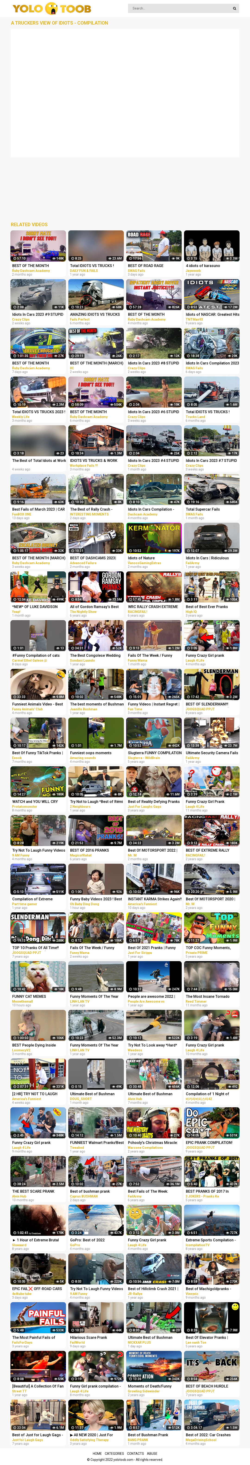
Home (97, 1453)
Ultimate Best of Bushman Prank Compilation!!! (92, 1094)
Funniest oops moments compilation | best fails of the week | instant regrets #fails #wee (95, 753)
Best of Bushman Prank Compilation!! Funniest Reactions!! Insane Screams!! (152, 1435)
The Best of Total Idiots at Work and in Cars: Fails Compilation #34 (39, 461)
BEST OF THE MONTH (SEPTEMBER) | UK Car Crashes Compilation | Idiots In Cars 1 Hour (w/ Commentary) (39, 266)
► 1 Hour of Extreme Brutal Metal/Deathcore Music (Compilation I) (35, 1240)
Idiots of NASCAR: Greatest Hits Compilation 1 (213, 315)
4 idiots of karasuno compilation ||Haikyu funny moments (208, 266)
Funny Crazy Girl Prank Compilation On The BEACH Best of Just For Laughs (209, 802)
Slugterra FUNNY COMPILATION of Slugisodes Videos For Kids (155, 753)
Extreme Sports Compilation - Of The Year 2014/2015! (211, 1240)
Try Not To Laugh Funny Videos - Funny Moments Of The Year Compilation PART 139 (96, 1289)
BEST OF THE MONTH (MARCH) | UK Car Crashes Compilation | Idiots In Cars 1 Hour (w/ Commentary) (39, 558)
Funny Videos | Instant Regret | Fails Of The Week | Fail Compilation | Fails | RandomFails (153, 704)
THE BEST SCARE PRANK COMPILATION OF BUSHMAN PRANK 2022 (36, 1192)
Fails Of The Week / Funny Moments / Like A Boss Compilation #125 (150, 656)
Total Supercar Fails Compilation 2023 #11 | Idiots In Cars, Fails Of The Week (213, 509)
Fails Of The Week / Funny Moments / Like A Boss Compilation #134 (92, 948)
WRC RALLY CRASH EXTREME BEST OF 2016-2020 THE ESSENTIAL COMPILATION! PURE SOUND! (153, 607)
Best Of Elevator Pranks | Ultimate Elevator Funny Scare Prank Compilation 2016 (211, 1338)
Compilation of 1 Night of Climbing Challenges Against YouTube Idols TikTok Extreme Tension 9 (211, 1094)
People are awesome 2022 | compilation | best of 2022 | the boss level (154, 997)
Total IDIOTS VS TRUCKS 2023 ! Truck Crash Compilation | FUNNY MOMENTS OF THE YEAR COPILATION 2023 (38, 412)
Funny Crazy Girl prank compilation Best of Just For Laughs (210, 1045)
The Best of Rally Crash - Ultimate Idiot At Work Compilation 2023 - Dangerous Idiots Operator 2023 (96, 509)
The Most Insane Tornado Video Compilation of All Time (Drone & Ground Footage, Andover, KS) (211, 997)
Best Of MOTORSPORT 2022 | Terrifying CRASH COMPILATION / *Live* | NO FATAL (152, 850)
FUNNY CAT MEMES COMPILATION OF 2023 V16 (35, 997)
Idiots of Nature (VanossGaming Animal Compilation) (148, 558)
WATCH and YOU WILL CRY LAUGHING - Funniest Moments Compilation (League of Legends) (38, 802)
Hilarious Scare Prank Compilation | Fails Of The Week (92, 1338)
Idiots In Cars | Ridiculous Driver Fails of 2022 (207, 558)
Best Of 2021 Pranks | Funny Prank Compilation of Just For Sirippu (153, 948)
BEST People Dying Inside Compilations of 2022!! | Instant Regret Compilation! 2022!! (38, 1045)
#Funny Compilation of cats (36, 655)
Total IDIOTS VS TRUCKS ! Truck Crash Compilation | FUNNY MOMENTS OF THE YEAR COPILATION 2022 (92, 266)
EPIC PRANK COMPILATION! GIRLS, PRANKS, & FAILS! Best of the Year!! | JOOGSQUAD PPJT (211, 1143)
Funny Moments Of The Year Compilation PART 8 (94, 997)
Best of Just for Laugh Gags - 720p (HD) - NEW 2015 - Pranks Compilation (38, 1435)
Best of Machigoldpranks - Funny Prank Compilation (208, 1289)
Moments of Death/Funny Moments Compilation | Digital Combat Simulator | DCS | (153, 1386)
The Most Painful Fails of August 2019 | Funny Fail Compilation (33, 1338)
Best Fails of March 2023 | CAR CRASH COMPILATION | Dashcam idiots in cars (38, 509)
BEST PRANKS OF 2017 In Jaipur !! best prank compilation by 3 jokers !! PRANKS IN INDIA (212, 1192)
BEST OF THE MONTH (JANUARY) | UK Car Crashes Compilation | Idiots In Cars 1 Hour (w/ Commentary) (36, 363)
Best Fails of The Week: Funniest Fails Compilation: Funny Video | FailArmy (151, 1192)
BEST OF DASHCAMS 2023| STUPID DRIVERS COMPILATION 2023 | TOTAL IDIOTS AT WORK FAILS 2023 (97, 558)
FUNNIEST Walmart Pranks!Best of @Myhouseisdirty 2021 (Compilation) (97, 1143)
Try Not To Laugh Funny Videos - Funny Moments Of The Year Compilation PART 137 (38, 850)
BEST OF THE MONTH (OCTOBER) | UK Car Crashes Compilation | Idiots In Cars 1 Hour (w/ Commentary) (152, 315)
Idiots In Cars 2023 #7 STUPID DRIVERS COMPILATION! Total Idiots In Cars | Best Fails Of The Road (211, 461)
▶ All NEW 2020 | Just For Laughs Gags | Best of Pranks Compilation (95, 1435)
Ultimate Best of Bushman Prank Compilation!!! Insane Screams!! (151, 1338)
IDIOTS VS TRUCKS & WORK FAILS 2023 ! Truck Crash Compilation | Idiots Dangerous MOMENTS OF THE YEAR (96, 461)
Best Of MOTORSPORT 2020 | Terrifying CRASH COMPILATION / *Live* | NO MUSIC (210, 899)
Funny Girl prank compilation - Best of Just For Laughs (95, 1386)
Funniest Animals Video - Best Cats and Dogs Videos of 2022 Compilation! (38, 704)
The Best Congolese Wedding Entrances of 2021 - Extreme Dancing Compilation (95, 656)
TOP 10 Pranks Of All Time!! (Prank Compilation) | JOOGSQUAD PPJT (35, 948)
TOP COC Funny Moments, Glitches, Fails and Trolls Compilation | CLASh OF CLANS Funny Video (212, 948)
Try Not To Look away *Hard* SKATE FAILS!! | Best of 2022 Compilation (152, 1045)
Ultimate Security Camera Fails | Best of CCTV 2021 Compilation (212, 753)
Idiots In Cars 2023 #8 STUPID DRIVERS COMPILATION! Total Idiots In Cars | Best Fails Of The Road (153, 363)
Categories (114, 1453)
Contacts (135, 1453)
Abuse (152, 1453)
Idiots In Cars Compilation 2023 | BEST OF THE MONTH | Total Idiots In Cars (212, 363)
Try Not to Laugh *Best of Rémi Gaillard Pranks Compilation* (96, 802)
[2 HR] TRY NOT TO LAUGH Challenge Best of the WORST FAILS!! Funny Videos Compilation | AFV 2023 (37, 1094)
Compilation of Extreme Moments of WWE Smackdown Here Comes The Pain (38, 899)
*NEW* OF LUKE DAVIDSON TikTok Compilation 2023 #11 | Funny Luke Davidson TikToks (38, 607)
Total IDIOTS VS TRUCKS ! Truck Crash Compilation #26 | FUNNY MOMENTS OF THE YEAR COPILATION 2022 (212, 412)
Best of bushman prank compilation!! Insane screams (95, 1192)
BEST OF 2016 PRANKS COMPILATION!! (89, 850)
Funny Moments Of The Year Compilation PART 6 (94, 1045)
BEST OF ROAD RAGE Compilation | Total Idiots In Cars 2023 (151, 266)
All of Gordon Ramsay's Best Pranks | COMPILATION (94, 607)
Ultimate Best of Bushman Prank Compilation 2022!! (150, 1094)
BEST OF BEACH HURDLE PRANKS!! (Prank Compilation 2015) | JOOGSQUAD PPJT (210, 1386)
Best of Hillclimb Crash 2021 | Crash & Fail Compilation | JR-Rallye (153, 1289)
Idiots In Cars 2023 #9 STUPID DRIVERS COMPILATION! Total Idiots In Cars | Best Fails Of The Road (37, 315)
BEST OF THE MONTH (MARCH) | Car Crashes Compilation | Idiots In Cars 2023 (96, 363)
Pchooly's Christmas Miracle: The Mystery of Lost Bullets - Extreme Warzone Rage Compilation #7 (153, 1143)
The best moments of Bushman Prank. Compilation (97, 704)
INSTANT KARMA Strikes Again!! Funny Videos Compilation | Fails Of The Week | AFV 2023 (155, 899)
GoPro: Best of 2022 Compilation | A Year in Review (95, 1240)
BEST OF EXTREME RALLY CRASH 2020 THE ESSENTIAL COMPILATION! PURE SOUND (210, 850)
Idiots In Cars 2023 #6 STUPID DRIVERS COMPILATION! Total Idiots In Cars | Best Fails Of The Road (153, 412)
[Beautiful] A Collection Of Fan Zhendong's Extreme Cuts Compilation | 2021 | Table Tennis (38, 1386)
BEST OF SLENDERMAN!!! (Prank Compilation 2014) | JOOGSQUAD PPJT (208, 704)
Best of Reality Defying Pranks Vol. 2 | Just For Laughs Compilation (154, 802)
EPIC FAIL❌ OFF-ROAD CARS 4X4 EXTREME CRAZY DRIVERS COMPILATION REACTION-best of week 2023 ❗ (38, 1289)
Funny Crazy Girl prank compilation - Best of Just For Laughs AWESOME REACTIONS (154, 1240)
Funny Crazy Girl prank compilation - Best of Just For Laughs (37, 1143)
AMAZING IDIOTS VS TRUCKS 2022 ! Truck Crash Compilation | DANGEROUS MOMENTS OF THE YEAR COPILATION (96, 315)
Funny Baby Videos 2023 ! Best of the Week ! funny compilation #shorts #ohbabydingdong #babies (96, 899)
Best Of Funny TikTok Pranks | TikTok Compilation (37, 753)
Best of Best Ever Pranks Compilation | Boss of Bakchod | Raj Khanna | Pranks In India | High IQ (212, 607)
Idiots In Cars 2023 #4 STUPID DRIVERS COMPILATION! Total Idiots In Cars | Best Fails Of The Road (153, 461)
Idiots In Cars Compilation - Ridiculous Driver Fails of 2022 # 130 (154, 509)
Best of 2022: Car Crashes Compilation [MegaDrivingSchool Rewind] (210, 1435)
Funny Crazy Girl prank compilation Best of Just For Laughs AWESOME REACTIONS (212, 656)
